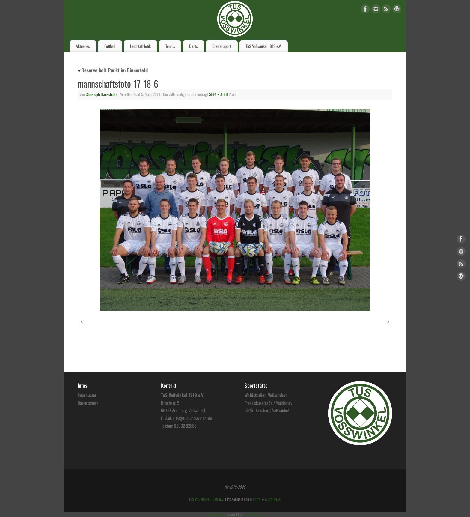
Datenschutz (88, 402)
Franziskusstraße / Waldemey (268, 402)
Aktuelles (83, 46)
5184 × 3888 (218, 94)
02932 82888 (185, 425)
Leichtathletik (140, 46)
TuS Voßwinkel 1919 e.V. (263, 46)
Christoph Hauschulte (102, 94)
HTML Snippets (217, 514)
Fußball (109, 46)
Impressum (87, 395)
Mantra (255, 499)
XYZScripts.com (252, 514)
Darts (193, 46)
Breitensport (221, 46)
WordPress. (273, 499)
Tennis (170, 46)
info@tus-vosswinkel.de (192, 418)
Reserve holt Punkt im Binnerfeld (113, 70)
